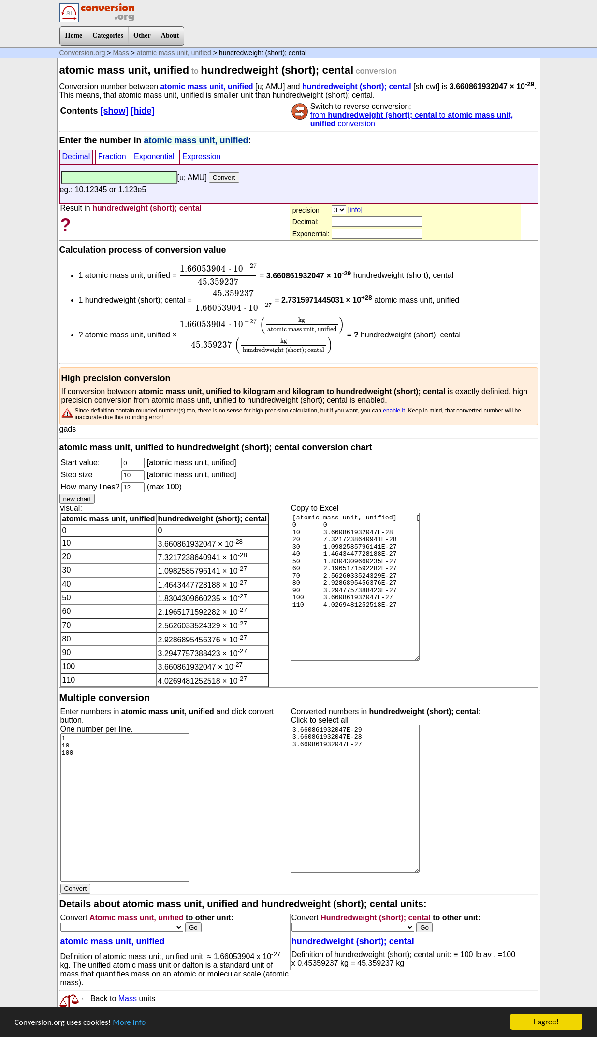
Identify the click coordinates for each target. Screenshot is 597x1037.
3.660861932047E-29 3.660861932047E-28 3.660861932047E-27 (355, 799)
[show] (115, 111)
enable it (394, 410)
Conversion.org (82, 53)
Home (74, 35)
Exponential (154, 156)
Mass (121, 53)
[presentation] (218, 274)
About (170, 35)
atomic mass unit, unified (174, 53)
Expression (201, 156)
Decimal (76, 156)
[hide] (143, 111)
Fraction (112, 156)
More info (129, 1023)
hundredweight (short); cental (356, 86)
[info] (355, 210)
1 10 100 (124, 807)
